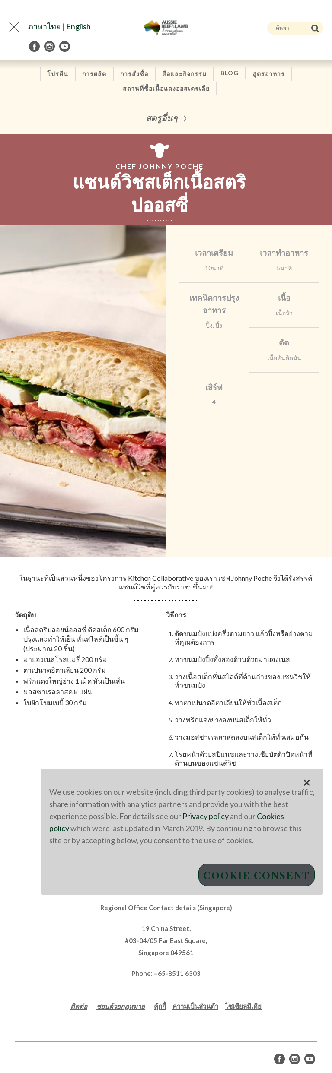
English (78, 26)
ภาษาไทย (44, 26)
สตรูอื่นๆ (161, 117)
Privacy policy (205, 816)
